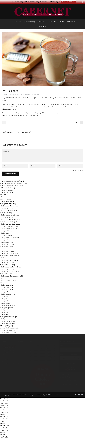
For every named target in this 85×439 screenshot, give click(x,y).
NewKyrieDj (4, 415)
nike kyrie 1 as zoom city (8, 329)
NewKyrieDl (4, 420)
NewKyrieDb (4, 397)
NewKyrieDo (4, 426)
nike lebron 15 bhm (6, 238)
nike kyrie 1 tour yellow (7, 326)
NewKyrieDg (4, 408)
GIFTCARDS (52, 18)
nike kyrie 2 (4, 288)
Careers (61, 18)
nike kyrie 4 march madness (9, 225)
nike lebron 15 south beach (9, 256)
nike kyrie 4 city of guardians (9, 234)
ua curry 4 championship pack (10, 216)
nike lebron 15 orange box (8, 270)
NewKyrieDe (4, 404)
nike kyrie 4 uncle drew (8, 236)
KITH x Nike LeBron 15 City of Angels (12, 177)
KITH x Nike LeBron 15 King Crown (11, 182)
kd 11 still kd (4, 191)
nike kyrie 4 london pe (7, 232)
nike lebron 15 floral (6, 189)
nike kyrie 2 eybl (5, 299)
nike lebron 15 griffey (7, 265)
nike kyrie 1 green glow (7, 315)
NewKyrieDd (4, 402)
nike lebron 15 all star (7, 241)
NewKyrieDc (4, 399)
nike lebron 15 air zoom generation (11, 268)
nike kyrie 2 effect (6, 297)
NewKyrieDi (4, 413)
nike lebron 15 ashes (6, 243)
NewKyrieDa (4, 395)
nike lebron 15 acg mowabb (9, 245)
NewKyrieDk (4, 417)
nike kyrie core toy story (8, 200)
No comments (26, 90)
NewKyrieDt (4, 438)
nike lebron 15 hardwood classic (10, 263)
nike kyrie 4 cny (5, 229)
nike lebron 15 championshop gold (11, 272)
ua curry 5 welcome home (8, 207)
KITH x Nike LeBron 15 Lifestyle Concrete (13, 180)
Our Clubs (42, 18)
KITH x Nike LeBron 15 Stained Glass (12, 184)
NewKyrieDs (4, 435)
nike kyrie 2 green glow (7, 302)
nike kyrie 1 (4, 306)
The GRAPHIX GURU (52, 391)
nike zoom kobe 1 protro (8, 213)
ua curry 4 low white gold (8, 218)
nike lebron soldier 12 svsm (9, 202)
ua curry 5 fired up (6, 209)
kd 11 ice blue (4, 193)
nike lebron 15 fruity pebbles (9, 252)
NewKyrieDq (4, 431)
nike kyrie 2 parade (6, 304)
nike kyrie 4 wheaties (7, 198)
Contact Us (71, 18)
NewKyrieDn (4, 424)
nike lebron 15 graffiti (7, 247)
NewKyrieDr (4, 433)
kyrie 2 (2, 279)
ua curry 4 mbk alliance (8, 277)
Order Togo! (42, 23)
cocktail (36, 90)
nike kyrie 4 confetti (7, 186)
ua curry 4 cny (4, 274)
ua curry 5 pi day (5, 195)
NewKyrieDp (4, 429)
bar (33, 90)
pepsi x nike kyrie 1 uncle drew (10, 324)
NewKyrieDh (4, 411)
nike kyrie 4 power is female (9, 211)
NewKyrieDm (4, 422)
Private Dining (32, 18)
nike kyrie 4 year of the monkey (10, 220)
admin (5, 90)
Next (79, 119)
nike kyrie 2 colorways (7, 290)
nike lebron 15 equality (7, 261)
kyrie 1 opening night (7, 322)
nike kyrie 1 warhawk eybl (8, 313)
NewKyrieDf (4, 406)
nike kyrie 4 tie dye (6, 227)
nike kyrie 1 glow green (7, 320)
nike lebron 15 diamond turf (9, 254)
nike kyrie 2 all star (6, 281)
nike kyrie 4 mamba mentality (10, 223)
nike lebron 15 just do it (7, 259)
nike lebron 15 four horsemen (9, 250)
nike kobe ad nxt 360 (7, 204)
